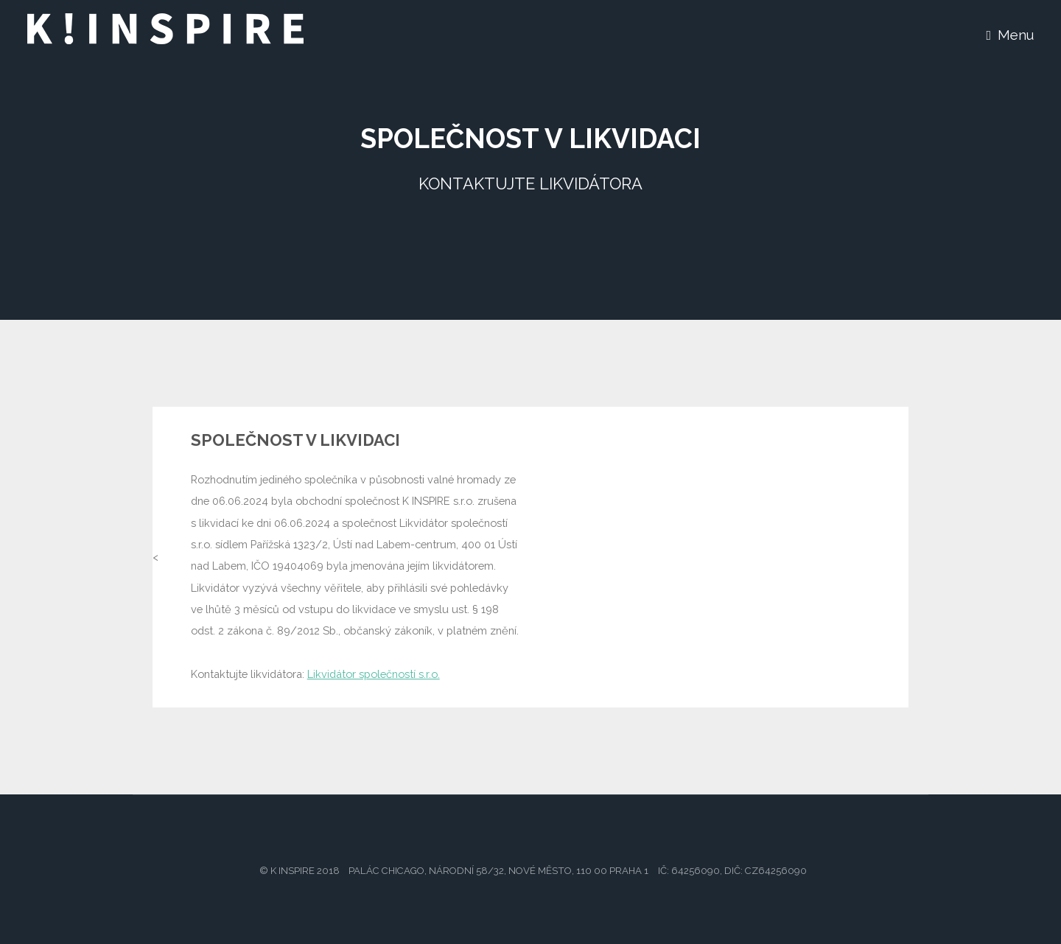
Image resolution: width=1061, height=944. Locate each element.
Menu (1016, 35)
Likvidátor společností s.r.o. (373, 674)
